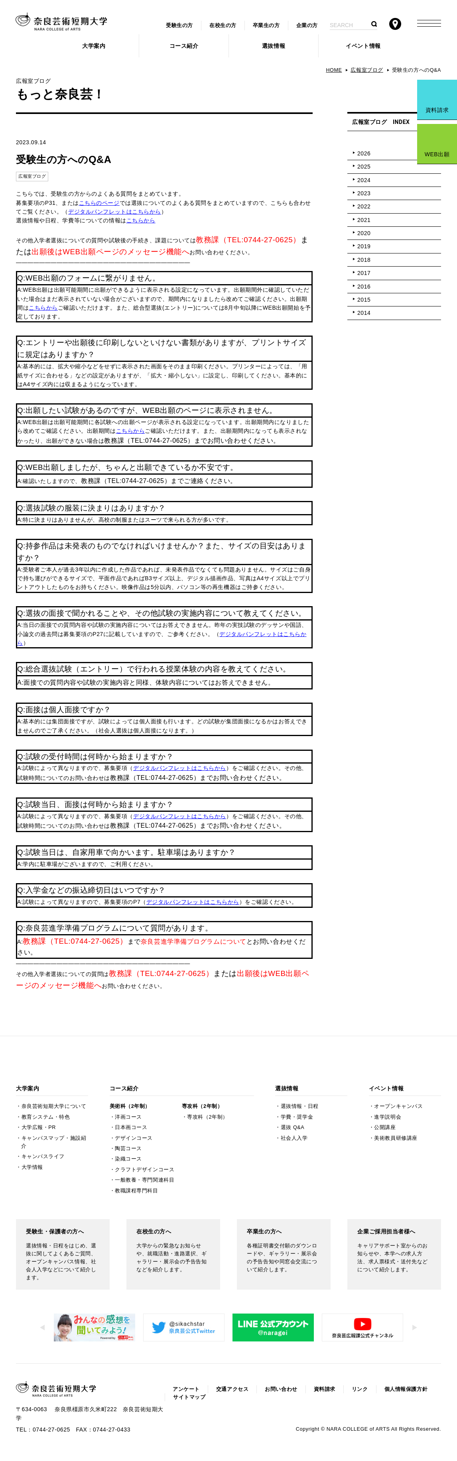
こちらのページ (99, 203)
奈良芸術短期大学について (54, 1106)
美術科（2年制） (130, 1106)
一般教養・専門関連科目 (144, 1180)
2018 (363, 260)
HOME (334, 70)
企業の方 (307, 25)
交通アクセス (232, 1389)
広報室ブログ (367, 70)
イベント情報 (363, 46)
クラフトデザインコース (144, 1169)
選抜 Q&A (292, 1127)
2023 (363, 193)
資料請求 (437, 110)
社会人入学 (294, 1138)
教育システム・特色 (46, 1117)
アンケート (186, 1389)
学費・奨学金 (297, 1117)
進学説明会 (387, 1117)
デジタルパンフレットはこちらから (114, 211)
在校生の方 (222, 25)
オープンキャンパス (398, 1106)
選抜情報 (273, 46)
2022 (363, 206)
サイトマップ (189, 1397)
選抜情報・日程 (300, 1106)
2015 (363, 300)
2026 (363, 153)
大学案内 (93, 46)
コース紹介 (184, 46)
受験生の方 (179, 25)
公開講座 (385, 1127)
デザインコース (134, 1138)
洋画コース (128, 1117)
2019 (363, 246)
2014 (363, 313)
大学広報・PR (39, 1127)
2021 (363, 220)
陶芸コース (128, 1148)
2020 (363, 233)
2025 (363, 166)
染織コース (128, 1159)
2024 (363, 180)
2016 (363, 286)
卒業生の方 (266, 25)
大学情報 (32, 1167)
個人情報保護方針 (405, 1389)
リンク (360, 1389)
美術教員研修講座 (395, 1138)
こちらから (141, 220)
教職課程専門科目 (136, 1191)
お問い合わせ (281, 1389)
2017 (363, 273)
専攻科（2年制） (202, 1106)
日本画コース (131, 1127)
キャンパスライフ (43, 1156)
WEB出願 (437, 154)
